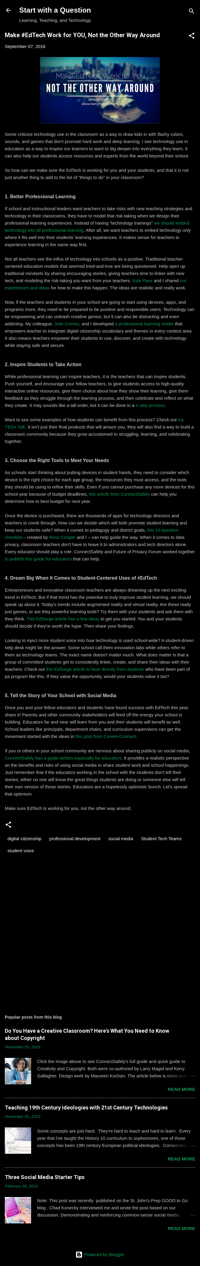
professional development (75, 838)
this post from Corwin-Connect (105, 736)
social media (120, 838)
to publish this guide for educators (38, 558)
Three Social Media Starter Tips (44, 1177)
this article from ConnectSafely (119, 494)
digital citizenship (24, 838)
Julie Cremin (66, 323)
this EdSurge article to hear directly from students (95, 669)
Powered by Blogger (99, 1254)
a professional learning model (144, 323)
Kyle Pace (142, 280)
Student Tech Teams (161, 838)
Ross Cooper (62, 537)
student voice (20, 850)
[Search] (191, 12)
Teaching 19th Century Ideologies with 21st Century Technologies (86, 1107)
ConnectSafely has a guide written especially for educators (63, 757)
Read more (181, 1089)
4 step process (150, 405)
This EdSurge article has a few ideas (62, 618)
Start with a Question (55, 10)
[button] (191, 36)
